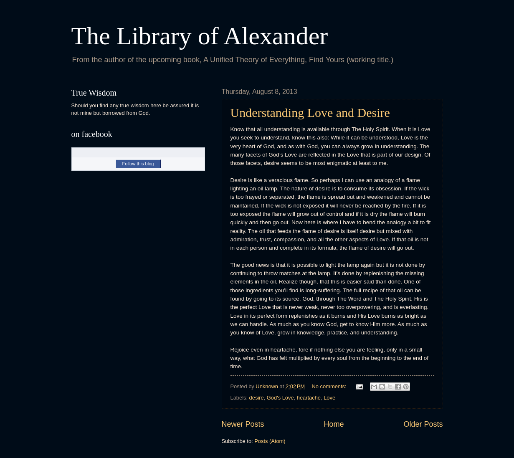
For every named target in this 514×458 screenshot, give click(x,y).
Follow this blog (138, 163)
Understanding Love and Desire (310, 112)
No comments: (330, 386)
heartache (309, 398)
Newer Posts (243, 424)
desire (256, 398)
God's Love (280, 398)
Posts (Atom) (269, 441)
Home (334, 424)
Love (329, 398)
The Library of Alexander (199, 36)
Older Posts (423, 424)
